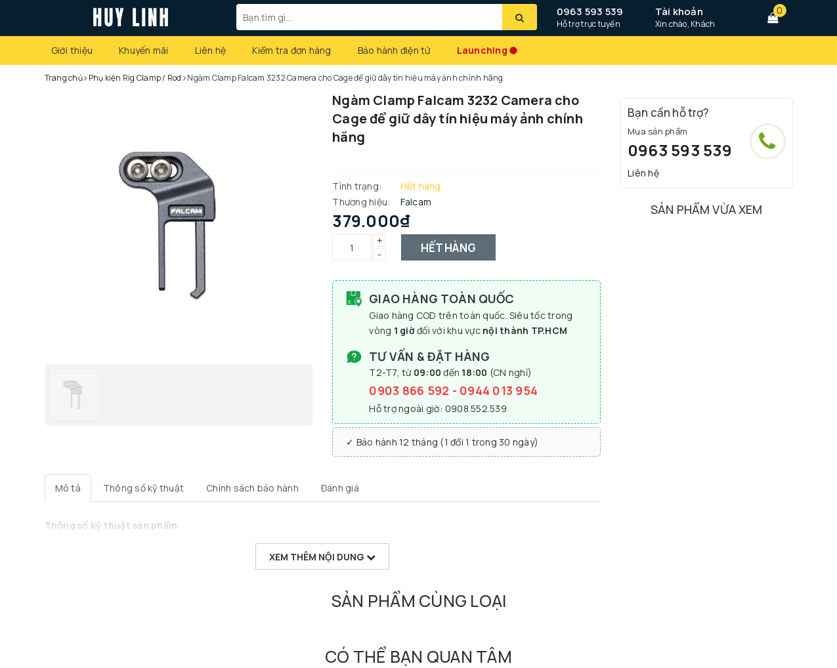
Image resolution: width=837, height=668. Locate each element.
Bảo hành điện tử (394, 50)
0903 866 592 (410, 390)
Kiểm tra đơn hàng (291, 50)
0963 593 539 (590, 11)
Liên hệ (210, 50)
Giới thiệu (72, 50)
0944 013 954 (499, 390)
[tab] (68, 488)
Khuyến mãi (144, 50)
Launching (482, 50)
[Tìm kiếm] (519, 17)
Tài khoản (679, 11)
